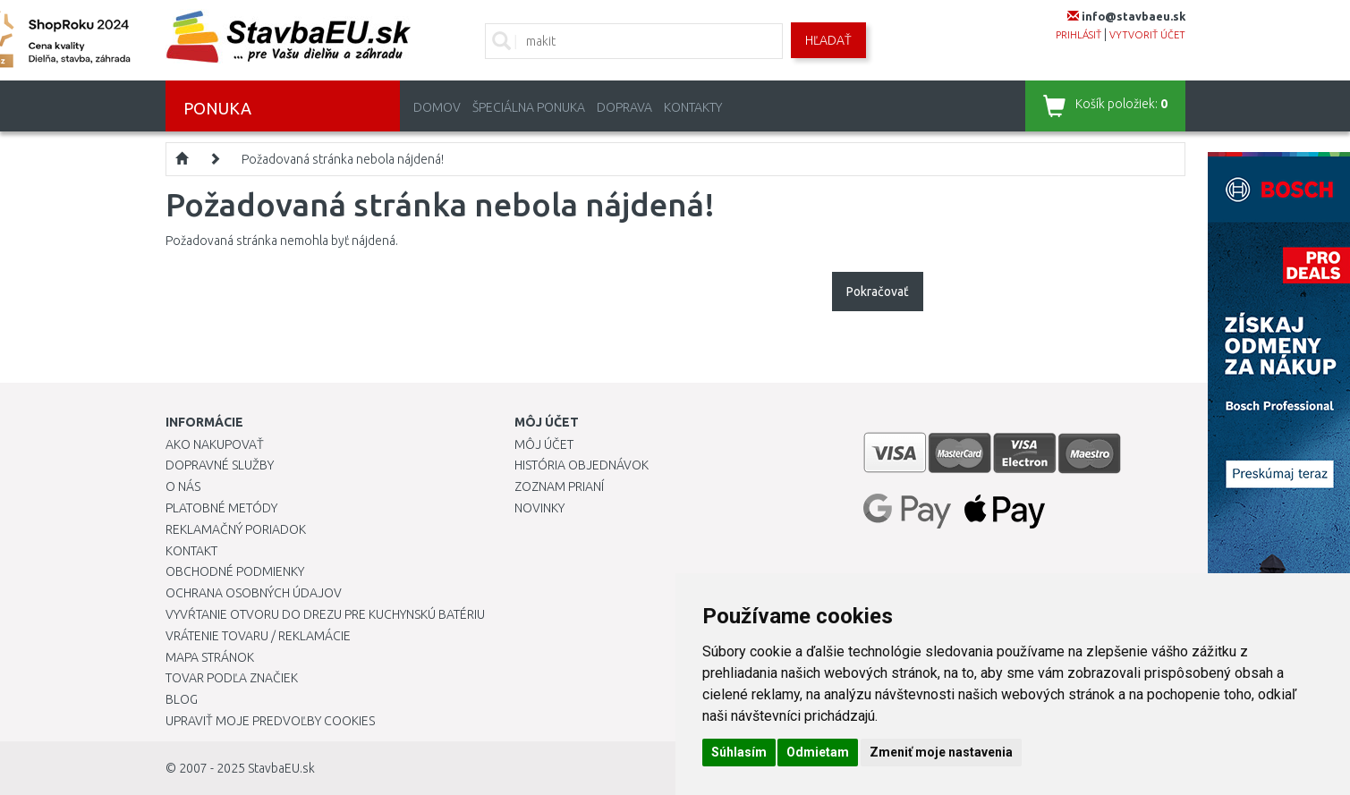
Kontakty (693, 107)
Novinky (539, 508)
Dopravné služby (220, 465)
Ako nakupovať (215, 444)
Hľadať (828, 40)
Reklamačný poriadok (236, 529)
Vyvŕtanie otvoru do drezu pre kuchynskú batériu (325, 614)
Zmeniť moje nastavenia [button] (941, 752)
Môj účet (543, 444)
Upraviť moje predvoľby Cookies (270, 721)
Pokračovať (877, 291)
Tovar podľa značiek (232, 678)
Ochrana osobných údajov (254, 593)
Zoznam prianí (559, 486)
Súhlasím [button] (739, 752)
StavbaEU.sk (281, 768)
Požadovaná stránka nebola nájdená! (343, 159)
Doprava (624, 107)
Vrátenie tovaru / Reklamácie (258, 636)
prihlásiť (1078, 35)
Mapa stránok (210, 657)
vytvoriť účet (1147, 35)
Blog (182, 699)
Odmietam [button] (817, 752)
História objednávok (581, 465)
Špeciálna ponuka (528, 107)
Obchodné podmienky (235, 571)
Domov (437, 107)
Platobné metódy (221, 508)
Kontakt (191, 551)
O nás (183, 486)
